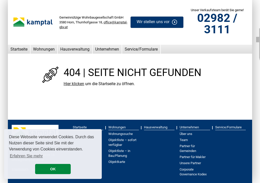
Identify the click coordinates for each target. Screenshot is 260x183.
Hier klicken (74, 83)
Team (184, 140)
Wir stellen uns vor (153, 22)
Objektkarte (116, 162)
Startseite (18, 49)
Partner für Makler (193, 157)
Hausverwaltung (75, 49)
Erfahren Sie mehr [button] (26, 156)
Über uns (186, 134)
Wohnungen (44, 49)
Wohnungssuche (120, 134)
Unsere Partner (190, 163)
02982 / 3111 (217, 23)
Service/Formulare (141, 49)
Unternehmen (107, 49)
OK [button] (53, 169)
